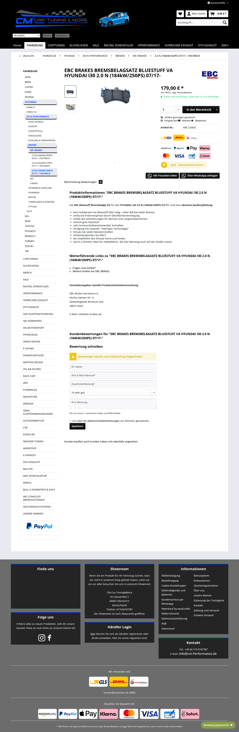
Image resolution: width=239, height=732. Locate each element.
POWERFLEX (30, 389)
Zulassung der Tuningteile (209, 600)
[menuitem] (202, 22)
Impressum (168, 628)
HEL (32, 178)
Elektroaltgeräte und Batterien (173, 592)
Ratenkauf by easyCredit (176, 608)
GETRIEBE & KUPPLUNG (40, 187)
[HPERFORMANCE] (148, 45)
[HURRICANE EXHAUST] (179, 45)
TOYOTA (29, 226)
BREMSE (32, 145)
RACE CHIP (29, 376)
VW (27, 251)
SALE (26, 279)
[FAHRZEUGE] (34, 45)
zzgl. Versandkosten (182, 92)
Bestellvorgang (170, 580)
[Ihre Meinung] (113, 404)
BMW (28, 82)
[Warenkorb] (218, 13)
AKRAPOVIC (30, 448)
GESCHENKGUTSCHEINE (37, 506)
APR (25, 383)
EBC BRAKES (36, 150)
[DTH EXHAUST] (207, 45)
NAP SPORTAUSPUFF (35, 475)
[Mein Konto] (196, 13)
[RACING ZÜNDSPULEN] (118, 45)
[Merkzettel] (180, 13)
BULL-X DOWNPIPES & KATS (39, 489)
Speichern (77, 426)
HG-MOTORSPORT (33, 327)
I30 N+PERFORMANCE (38, 116)
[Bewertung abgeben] (113, 392)
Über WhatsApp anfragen (200, 176)
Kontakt (198, 605)
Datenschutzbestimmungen (103, 420)
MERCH (27, 272)
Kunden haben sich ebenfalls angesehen (114, 441)
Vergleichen (169, 120)
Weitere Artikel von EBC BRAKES (90, 271)
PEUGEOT (30, 231)
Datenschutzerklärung (174, 618)
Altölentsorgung (171, 575)
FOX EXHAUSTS (31, 462)
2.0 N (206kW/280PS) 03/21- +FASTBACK (42, 157)
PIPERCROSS (30, 334)
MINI (27, 221)
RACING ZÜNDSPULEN (36, 286)
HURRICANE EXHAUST (35, 300)
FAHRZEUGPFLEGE (33, 355)
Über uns (199, 590)
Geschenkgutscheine (206, 585)
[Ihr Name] (113, 366)
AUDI (28, 77)
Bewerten (198, 120)
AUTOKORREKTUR (33, 420)
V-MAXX (34, 183)
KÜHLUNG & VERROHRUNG (41, 140)
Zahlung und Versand (206, 610)
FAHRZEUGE (30, 71)
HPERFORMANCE (33, 293)
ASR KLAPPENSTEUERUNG (38, 314)
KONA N (31, 107)
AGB (164, 623)
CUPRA (29, 87)
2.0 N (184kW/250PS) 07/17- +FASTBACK (42, 172)
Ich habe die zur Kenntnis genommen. (111, 420)
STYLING (32, 206)
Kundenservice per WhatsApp (172, 601)
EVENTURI (29, 434)
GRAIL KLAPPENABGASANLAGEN (38, 412)
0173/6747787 (124, 609)
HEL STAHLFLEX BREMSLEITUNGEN (34, 498)
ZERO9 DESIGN (31, 341)
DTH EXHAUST (31, 307)
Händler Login (119, 627)
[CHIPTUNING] (56, 45)
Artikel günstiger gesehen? (178, 117)
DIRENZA (28, 403)
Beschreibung (72, 182)
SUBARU (29, 241)
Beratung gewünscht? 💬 (218, 725)
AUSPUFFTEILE (35, 131)
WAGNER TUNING (33, 441)
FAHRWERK (34, 192)
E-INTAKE (28, 348)
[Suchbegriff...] (202, 22)
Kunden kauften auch (77, 441)
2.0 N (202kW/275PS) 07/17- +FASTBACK (42, 164)
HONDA (29, 97)
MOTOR (32, 197)
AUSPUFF (32, 126)
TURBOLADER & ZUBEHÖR (41, 201)
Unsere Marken (203, 595)
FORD (28, 92)
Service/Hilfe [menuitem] (217, 2)
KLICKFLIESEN (31, 265)
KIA (27, 216)
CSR (25, 427)
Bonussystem (201, 575)
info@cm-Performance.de (198, 654)
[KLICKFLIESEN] (78, 45)
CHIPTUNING (30, 258)
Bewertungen (92, 182)
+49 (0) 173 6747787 (196, 649)
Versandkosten (111, 726)
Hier (92, 633)
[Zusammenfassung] (113, 383)
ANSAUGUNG (35, 135)
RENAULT (30, 236)
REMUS (27, 482)
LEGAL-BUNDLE (35, 121)
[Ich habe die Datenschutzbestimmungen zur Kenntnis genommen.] (71, 421)
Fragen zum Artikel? (83, 268)
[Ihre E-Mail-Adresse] (113, 375)
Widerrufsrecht (170, 613)
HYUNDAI (30, 102)
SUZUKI (29, 246)
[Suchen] (224, 22)
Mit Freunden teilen (162, 176)
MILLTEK (28, 469)
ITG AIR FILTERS (32, 369)
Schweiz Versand (203, 615)
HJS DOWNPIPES (32, 320)
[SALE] (95, 45)
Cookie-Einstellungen (174, 585)
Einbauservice (202, 580)
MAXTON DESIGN (33, 362)
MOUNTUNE (30, 396)
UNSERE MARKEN (33, 513)
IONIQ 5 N (31, 111)
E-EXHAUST (29, 455)
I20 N (29, 211)
